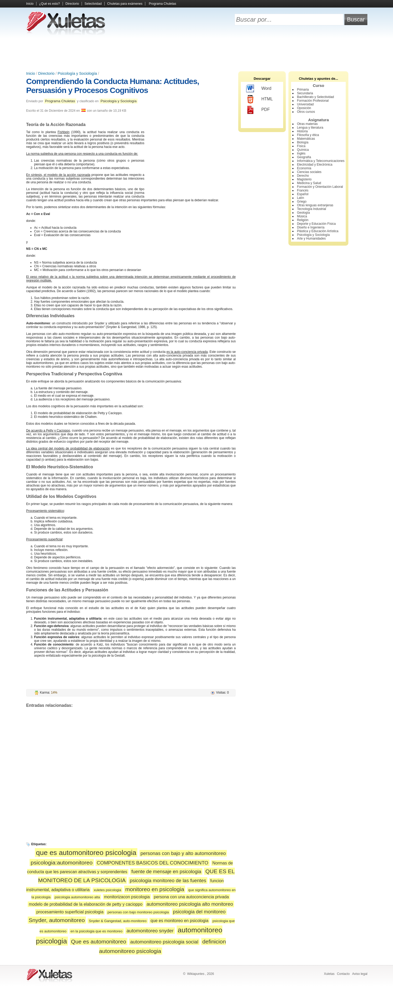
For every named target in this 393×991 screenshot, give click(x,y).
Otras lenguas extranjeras (315, 205)
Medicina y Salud (309, 183)
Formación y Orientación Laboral (320, 187)
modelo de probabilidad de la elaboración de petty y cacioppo (85, 904)
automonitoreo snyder (150, 930)
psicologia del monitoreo (199, 911)
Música (302, 216)
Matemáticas (306, 139)
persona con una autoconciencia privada (191, 897)
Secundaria (305, 93)
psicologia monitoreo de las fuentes (168, 880)
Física (301, 146)
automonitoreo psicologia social (164, 942)
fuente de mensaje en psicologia (166, 871)
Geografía (304, 157)
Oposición (304, 108)
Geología (303, 212)
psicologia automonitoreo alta (77, 897)
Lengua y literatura (310, 127)
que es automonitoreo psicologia (86, 853)
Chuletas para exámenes (124, 4)
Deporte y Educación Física (316, 224)
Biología (302, 142)
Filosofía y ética (308, 135)
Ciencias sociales (309, 172)
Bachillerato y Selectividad (315, 97)
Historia (302, 131)
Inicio (30, 4)
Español (302, 194)
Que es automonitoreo (98, 941)
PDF (258, 110)
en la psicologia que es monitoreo (96, 931)
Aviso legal (359, 974)
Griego (301, 201)
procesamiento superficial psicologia (69, 912)
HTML (259, 99)
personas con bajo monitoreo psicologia (138, 912)
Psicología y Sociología (77, 73)
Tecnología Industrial (311, 209)
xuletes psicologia (107, 890)
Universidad (305, 104)
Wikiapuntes (195, 974)
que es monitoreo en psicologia (179, 920)
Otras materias (307, 124)
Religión (302, 220)
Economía (304, 168)
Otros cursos (306, 112)
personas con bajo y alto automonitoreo (183, 853)
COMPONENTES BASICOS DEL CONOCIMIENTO (152, 863)
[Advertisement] (196, 53)
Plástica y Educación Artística (317, 231)
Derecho (303, 175)
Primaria (303, 89)
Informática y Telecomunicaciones (320, 161)
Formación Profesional (313, 100)
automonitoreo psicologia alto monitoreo (190, 904)
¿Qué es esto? (49, 4)
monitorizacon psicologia (127, 897)
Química (303, 150)
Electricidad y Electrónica (314, 164)
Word (258, 89)
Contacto (343, 974)
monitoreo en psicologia (154, 889)
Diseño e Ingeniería (310, 227)
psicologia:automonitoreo (62, 862)
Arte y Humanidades (311, 238)
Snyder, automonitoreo (57, 920)
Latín (300, 198)
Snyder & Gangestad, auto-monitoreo (117, 921)
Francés (302, 190)
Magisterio (304, 179)
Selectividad (93, 4)
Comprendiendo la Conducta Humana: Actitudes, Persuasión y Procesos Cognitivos (112, 86)
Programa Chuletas (162, 4)
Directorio (72, 4)
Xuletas (329, 974)
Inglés (301, 153)
